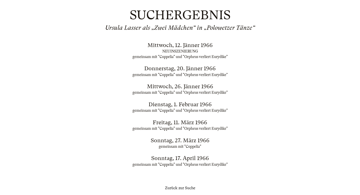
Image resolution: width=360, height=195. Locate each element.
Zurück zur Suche (180, 188)
